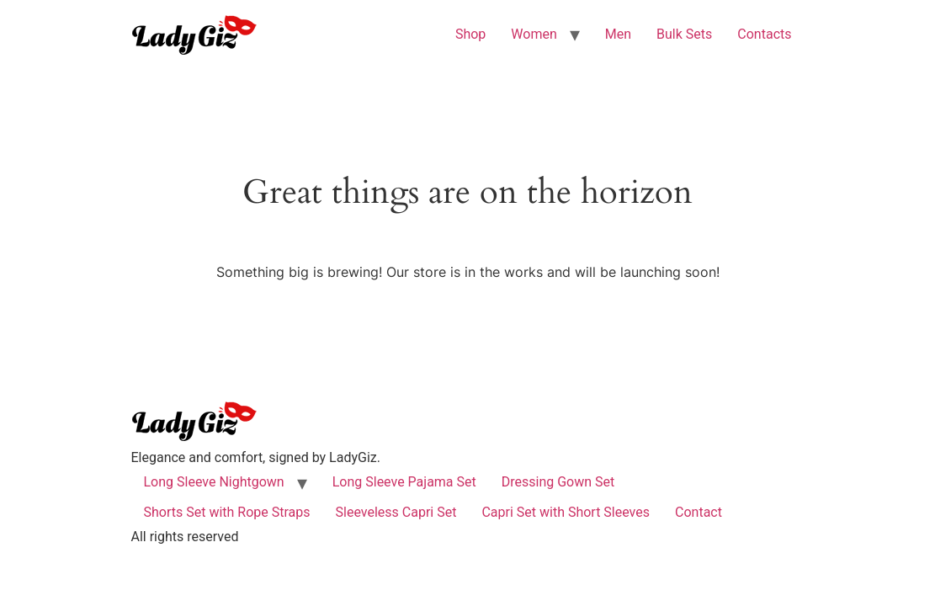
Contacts (764, 34)
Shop (470, 34)
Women (533, 34)
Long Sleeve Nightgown (214, 482)
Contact (698, 512)
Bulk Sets (684, 34)
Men (618, 34)
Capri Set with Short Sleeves (565, 512)
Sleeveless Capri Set (396, 512)
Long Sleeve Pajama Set (404, 482)
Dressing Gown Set (558, 482)
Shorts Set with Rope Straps (227, 512)
